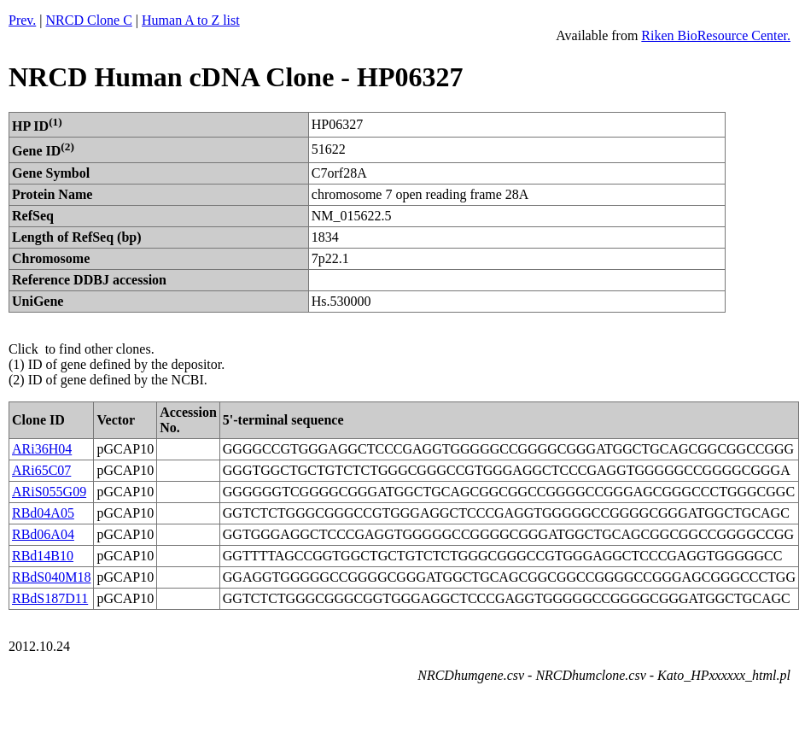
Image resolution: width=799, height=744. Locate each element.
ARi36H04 (42, 449)
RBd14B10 (42, 555)
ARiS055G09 (49, 491)
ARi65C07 (41, 470)
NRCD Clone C (89, 20)
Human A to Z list (191, 20)
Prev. (22, 20)
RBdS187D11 (50, 598)
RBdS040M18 (51, 577)
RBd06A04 (43, 534)
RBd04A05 (43, 513)
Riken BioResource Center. (715, 35)
